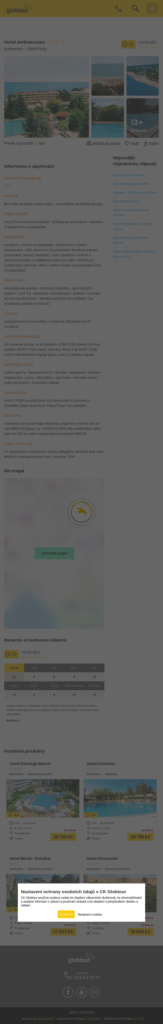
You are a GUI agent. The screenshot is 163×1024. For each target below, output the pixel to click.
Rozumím (66, 914)
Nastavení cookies (90, 914)
